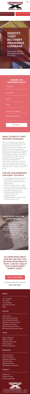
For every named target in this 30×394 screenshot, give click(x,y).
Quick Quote (6, 316)
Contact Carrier (7, 376)
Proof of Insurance (8, 346)
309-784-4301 (15, 288)
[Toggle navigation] (27, 2)
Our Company (7, 299)
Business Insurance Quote (11, 322)
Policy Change (7, 344)
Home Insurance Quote (10, 320)
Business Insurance (9, 359)
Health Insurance (8, 363)
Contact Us (6, 374)
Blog (4, 307)
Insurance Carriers (8, 305)
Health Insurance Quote (10, 326)
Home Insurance (8, 357)
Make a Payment (8, 338)
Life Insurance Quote (9, 324)
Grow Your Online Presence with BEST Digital (15, 390)
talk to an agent (15, 281)
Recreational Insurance (10, 365)
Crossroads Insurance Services (14, 389)
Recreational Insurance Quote (12, 328)
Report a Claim (7, 340)
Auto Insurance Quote (10, 318)
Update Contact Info (9, 342)
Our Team (5, 301)
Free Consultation (8, 379)
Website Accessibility (22, 392)
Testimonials (6, 303)
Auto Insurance (7, 355)
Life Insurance (7, 361)
